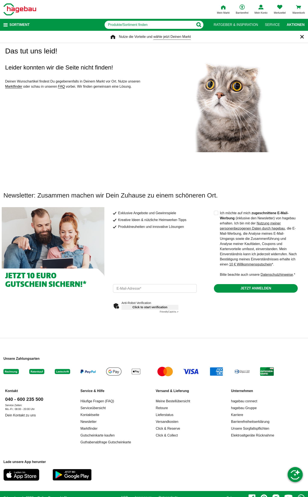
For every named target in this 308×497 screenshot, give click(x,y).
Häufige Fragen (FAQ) (97, 401)
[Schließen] (302, 36)
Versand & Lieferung (172, 391)
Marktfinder (13, 86)
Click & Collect (167, 435)
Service (272, 25)
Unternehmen (242, 391)
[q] (149, 25)
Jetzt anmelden (255, 288)
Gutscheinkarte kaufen (97, 435)
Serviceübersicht (93, 408)
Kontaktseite (89, 415)
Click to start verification (149, 307)
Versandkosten (167, 421)
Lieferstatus (164, 415)
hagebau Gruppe (244, 408)
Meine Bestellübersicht (173, 401)
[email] (155, 288)
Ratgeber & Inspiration (236, 25)
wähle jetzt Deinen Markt (172, 36)
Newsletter (88, 421)
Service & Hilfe (92, 391)
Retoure (162, 408)
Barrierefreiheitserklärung (250, 421)
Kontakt (11, 391)
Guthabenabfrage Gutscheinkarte (105, 442)
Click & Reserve (168, 428)
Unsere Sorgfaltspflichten (250, 428)
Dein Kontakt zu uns (20, 415)
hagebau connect (244, 401)
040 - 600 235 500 (24, 399)
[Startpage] (19, 9)
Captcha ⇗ (169, 312)
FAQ (61, 86)
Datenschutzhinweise (277, 274)
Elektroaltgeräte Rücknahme (252, 435)
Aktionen (296, 25)
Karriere (237, 415)
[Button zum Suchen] (198, 25)
